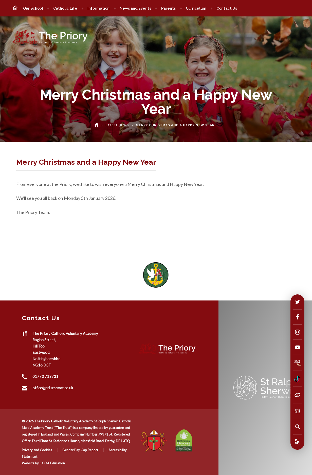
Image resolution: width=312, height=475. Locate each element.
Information (98, 8)
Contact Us (226, 8)
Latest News (117, 125)
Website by (31, 463)
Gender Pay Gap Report (80, 450)
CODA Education (52, 463)
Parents (168, 8)
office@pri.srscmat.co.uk (52, 387)
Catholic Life (65, 8)
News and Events (135, 8)
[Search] (297, 426)
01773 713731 (45, 376)
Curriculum (196, 8)
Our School (33, 8)
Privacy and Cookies (37, 450)
